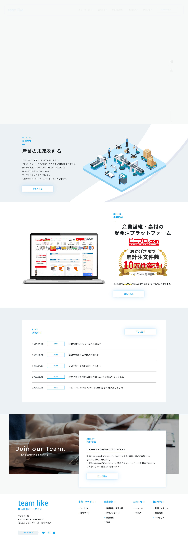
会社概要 (110, 521)
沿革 (108, 526)
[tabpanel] (94, 62)
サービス (84, 512)
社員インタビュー (162, 512)
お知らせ (137, 505)
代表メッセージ (112, 516)
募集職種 (158, 516)
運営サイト (85, 516)
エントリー (159, 521)
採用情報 (157, 505)
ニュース (139, 512)
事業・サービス (86, 505)
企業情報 (108, 505)
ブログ (138, 516)
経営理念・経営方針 (114, 512)
